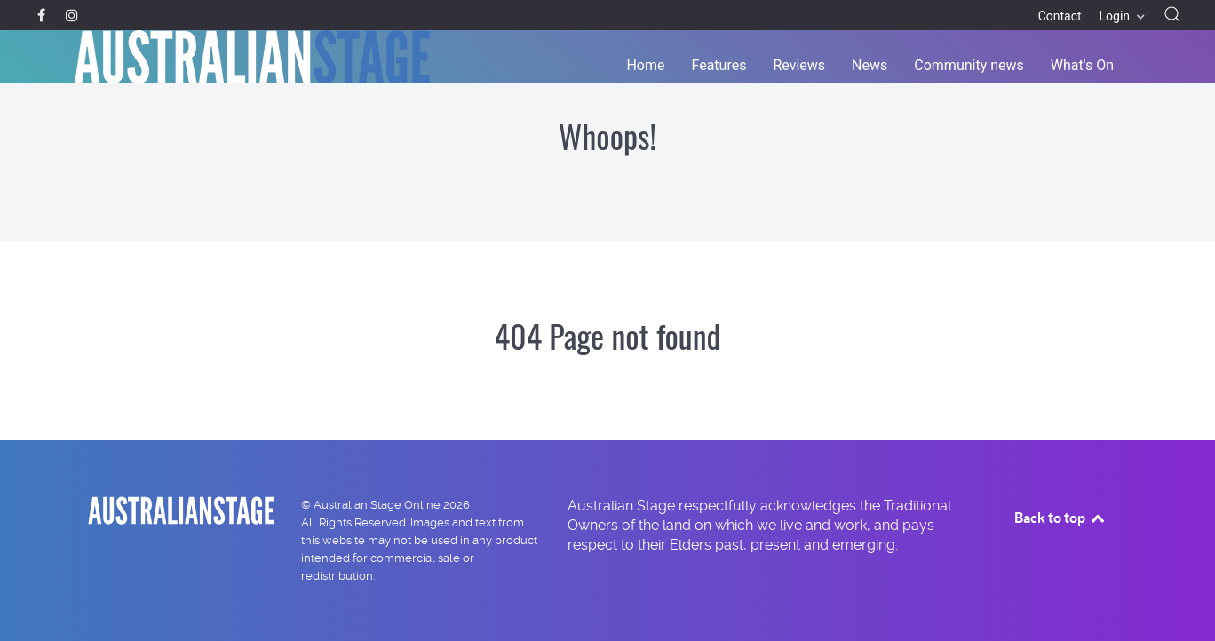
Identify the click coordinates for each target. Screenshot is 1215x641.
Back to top (1060, 518)
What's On (1082, 65)
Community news (969, 65)
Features (719, 65)
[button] (1172, 14)
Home (645, 65)
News (869, 65)
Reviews (799, 65)
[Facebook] (43, 15)
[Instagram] (71, 15)
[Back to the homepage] (252, 56)
